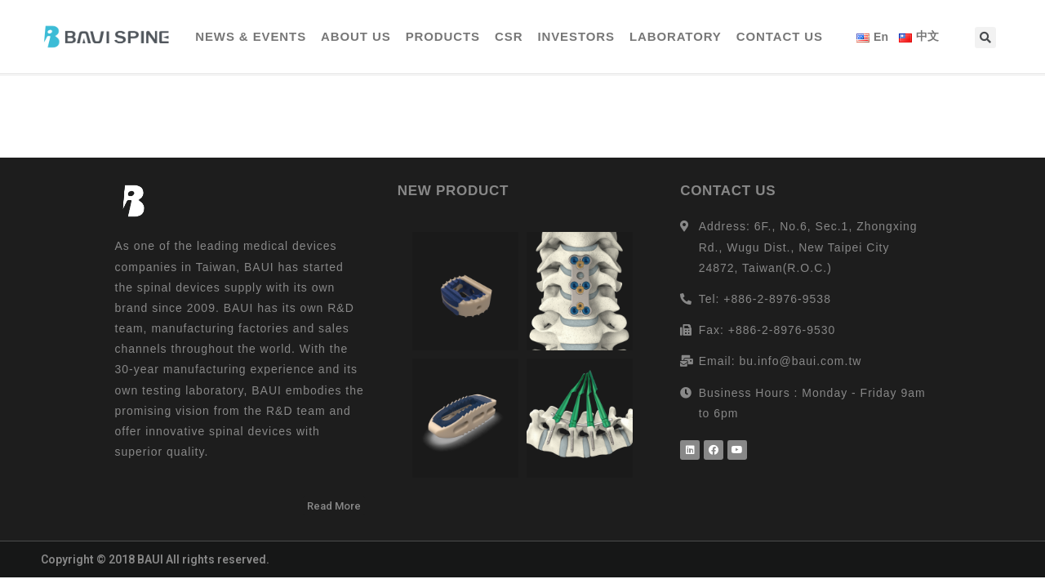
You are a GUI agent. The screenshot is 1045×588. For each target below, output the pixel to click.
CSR (508, 36)
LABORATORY (675, 36)
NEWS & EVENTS (250, 36)
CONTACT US (779, 36)
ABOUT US (356, 36)
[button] (334, 506)
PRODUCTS (443, 36)
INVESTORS (576, 36)
